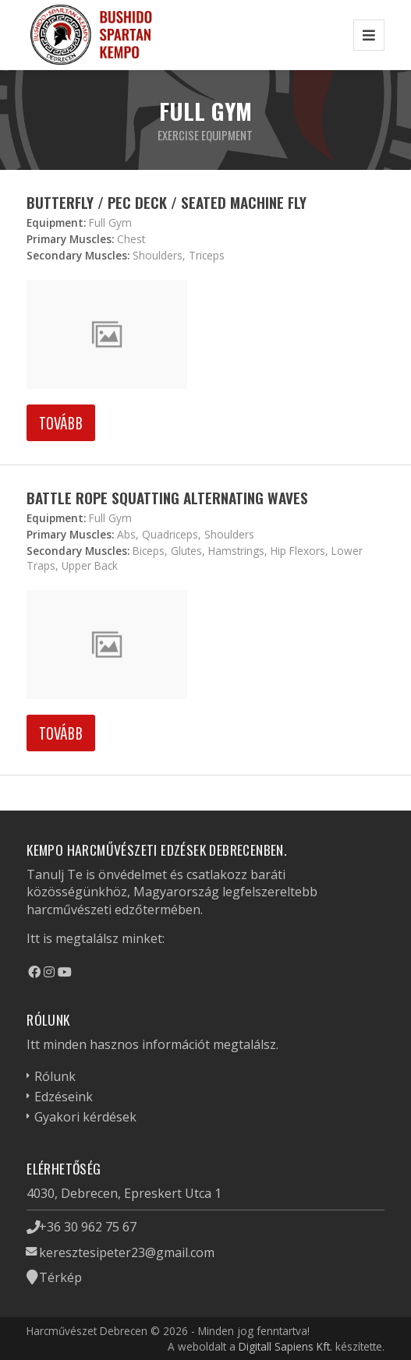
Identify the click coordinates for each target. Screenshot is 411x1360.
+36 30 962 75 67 (87, 1226)
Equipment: (56, 222)
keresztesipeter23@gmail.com (126, 1252)
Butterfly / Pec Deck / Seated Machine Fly (166, 202)
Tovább (61, 422)
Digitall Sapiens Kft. (285, 1346)
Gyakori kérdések (85, 1116)
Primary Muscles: (70, 238)
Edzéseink (63, 1096)
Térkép (60, 1277)
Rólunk (55, 1076)
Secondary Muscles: (78, 255)
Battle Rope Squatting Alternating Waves (167, 497)
